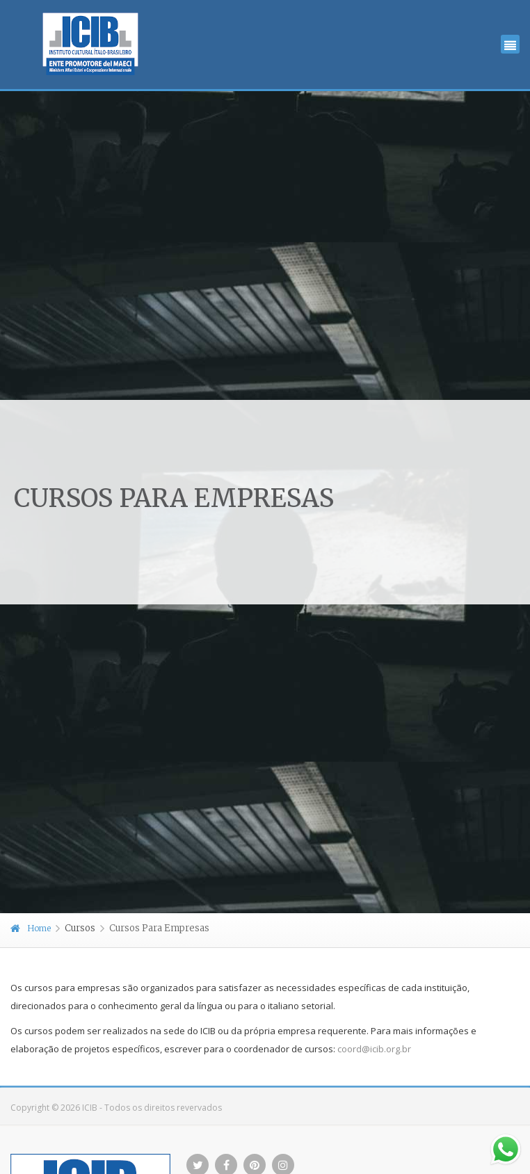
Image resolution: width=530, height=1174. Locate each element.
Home (30, 928)
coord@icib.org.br (374, 1049)
